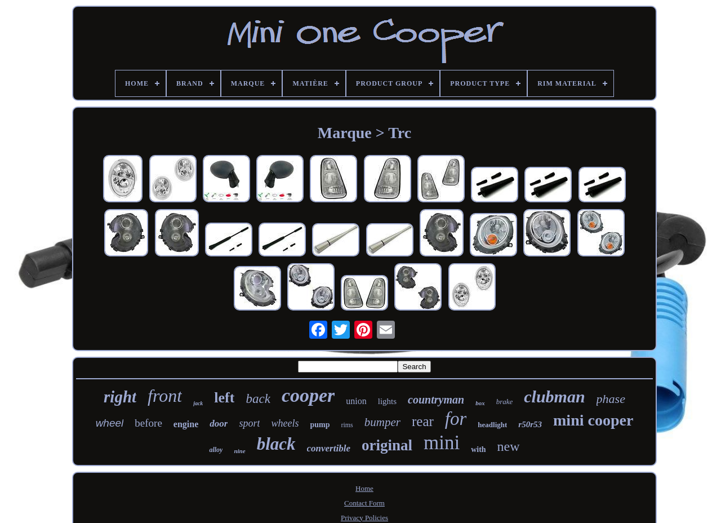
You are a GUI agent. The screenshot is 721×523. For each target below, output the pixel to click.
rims (347, 425)
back (258, 399)
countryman (436, 399)
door (219, 423)
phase (611, 399)
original (387, 445)
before (148, 423)
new (508, 446)
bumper (382, 422)
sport (249, 423)
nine (239, 450)
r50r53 (530, 424)
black (276, 444)
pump (320, 424)
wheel (110, 423)
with (478, 449)
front (165, 395)
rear (423, 421)
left (224, 397)
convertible (328, 448)
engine (185, 424)
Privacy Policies (364, 517)
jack (198, 403)
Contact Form (364, 503)
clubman (554, 396)
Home (364, 488)
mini (442, 443)
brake (504, 401)
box (480, 403)
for (456, 419)
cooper (308, 395)
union (356, 401)
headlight (492, 424)
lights (387, 401)
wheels (285, 423)
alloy (215, 450)
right (120, 397)
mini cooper (593, 420)
